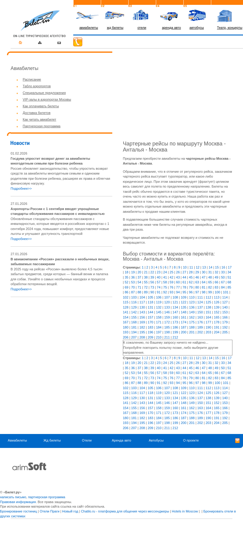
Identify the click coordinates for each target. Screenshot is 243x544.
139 (216, 307)
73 (152, 287)
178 (216, 322)
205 (225, 332)
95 (184, 292)
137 (200, 307)
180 (125, 327)
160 (175, 317)
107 (167, 297)
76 (171, 287)
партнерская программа (46, 497)
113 (216, 297)
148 (183, 312)
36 (133, 277)
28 (190, 272)
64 (203, 282)
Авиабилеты (17, 440)
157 (150, 317)
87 (133, 292)
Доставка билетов (37, 113)
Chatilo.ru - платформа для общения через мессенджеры (125, 511)
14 (210, 267)
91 (158, 292)
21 (146, 272)
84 (223, 287)
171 (158, 322)
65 (210, 282)
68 (229, 282)
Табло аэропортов (37, 86)
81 (203, 287)
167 (125, 322)
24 (165, 272)
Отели (87, 440)
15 (217, 267)
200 (183, 332)
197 (158, 332)
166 (225, 317)
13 (204, 267)
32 (216, 272)
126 (216, 302)
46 (197, 277)
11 (191, 267)
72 (146, 287)
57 (158, 282)
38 (146, 277)
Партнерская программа (42, 126)
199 (175, 332)
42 (171, 277)
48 (210, 277)
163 (200, 317)
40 (158, 277)
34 (229, 272)
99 (210, 292)
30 (203, 272)
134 (175, 307)
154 (125, 317)
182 (142, 327)
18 (126, 272)
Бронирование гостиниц (18, 511)
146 (167, 312)
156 (142, 317)
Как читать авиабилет (39, 119)
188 (192, 327)
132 (158, 307)
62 (190, 282)
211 (167, 337)
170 (150, 322)
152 (216, 312)
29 (197, 272)
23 (158, 272)
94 (178, 292)
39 (152, 277)
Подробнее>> (21, 188)
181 (133, 327)
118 (150, 302)
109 (183, 297)
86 (126, 292)
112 (208, 297)
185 (167, 327)
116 (133, 302)
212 (175, 337)
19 (133, 272)
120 (167, 302)
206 (125, 337)
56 (152, 282)
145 (158, 312)
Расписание (32, 79)
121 (175, 302)
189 (200, 327)
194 (133, 332)
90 (152, 292)
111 (200, 297)
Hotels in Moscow (185, 511)
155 (133, 317)
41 (165, 277)
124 (200, 302)
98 (203, 292)
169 (142, 322)
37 (139, 277)
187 (183, 327)
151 (208, 312)
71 (139, 287)
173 (175, 322)
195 (142, 332)
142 (133, 312)
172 (167, 322)
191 (216, 327)
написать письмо (13, 497)
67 (223, 282)
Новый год (70, 511)
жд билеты (115, 27)
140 (225, 307)
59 (171, 282)
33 (223, 272)
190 (208, 327)
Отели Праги (49, 511)
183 (150, 327)
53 (133, 282)
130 (142, 307)
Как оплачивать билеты (41, 106)
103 (133, 297)
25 (171, 272)
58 (165, 282)
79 (190, 287)
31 (210, 272)
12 (197, 267)
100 (217, 292)
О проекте (191, 440)
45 (190, 277)
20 (139, 272)
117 (142, 302)
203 (208, 332)
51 (229, 277)
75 (165, 287)
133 (167, 307)
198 (167, 332)
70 (133, 287)
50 (223, 277)
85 (229, 287)
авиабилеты (88, 27)
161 (183, 317)
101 (225, 292)
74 (158, 287)
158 (158, 317)
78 (184, 287)
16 (223, 267)
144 (150, 312)
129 (133, 307)
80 (197, 287)
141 (125, 312)
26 (178, 272)
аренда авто (171, 27)
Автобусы (156, 440)
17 (230, 267)
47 (203, 277)
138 (208, 307)
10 (184, 267)
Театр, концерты (229, 27)
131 (150, 307)
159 (167, 317)
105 (150, 297)
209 (150, 337)
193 (125, 332)
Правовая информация (18, 502)
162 (192, 317)
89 (146, 292)
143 (142, 312)
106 (158, 297)
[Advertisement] (61, 344)
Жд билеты (52, 440)
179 (225, 322)
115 (125, 302)
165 (216, 317)
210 (158, 337)
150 (200, 312)
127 (225, 302)
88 (139, 292)
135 (183, 307)
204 (216, 332)
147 (175, 312)
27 (184, 272)
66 (216, 282)
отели (141, 27)
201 (192, 332)
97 (197, 292)
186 (175, 327)
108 (175, 297)
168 (133, 322)
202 (200, 332)
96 (190, 292)
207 (133, 337)
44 (184, 277)
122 (183, 302)
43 (178, 277)
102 (125, 297)
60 (178, 282)
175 (192, 322)
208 (142, 337)
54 (139, 282)
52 (126, 282)
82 (210, 287)
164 (208, 317)
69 (126, 287)
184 (158, 327)
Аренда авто (121, 440)
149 (192, 312)
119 (158, 302)
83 (216, 287)
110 (192, 297)
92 (165, 292)
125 (208, 302)
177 (208, 322)
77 (178, 287)
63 (197, 282)
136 (192, 307)
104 (142, 297)
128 (125, 307)
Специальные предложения (44, 93)
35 (126, 277)
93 (171, 292)
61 (184, 282)
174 (183, 322)
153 (225, 312)
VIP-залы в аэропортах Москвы (47, 99)
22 (152, 272)
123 (192, 302)
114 (225, 297)
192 (225, 327)
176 (200, 322)
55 (146, 282)
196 (150, 332)
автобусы (196, 27)
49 (216, 277)
